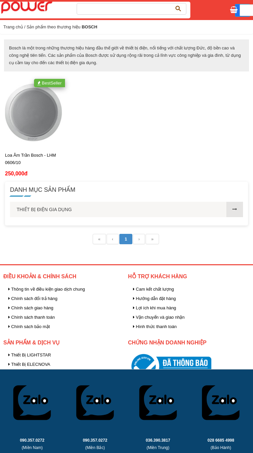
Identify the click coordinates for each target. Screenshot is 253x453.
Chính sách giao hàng (30, 307)
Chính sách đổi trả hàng (32, 298)
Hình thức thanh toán (155, 326)
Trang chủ (13, 26)
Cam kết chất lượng (153, 289)
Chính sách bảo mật (29, 326)
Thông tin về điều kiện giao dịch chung (46, 289)
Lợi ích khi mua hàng (154, 307)
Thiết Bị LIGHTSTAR (29, 354)
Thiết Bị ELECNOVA (29, 364)
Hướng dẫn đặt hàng (154, 298)
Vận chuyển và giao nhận (159, 317)
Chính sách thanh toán (31, 317)
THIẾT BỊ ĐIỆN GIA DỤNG (44, 209)
